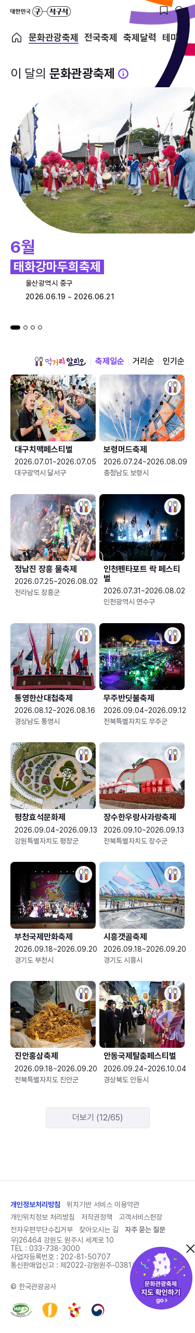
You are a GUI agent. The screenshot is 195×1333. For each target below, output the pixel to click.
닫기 (190, 1248)
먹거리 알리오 (60, 361)
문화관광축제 (54, 37)
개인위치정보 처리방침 (42, 1217)
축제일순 (109, 361)
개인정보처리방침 (35, 1204)
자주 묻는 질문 (145, 1229)
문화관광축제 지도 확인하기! (161, 1278)
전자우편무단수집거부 (41, 1229)
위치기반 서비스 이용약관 (103, 1204)
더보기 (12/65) (97, 1117)
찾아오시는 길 (99, 1229)
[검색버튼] (179, 10)
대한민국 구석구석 (40, 11)
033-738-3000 (54, 1248)
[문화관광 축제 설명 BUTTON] (123, 73)
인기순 (174, 361)
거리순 (143, 361)
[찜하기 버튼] (164, 10)
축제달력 (140, 37)
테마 (170, 37)
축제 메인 (16, 37)
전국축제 (101, 37)
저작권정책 (96, 1217)
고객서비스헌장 (140, 1217)
